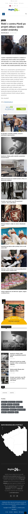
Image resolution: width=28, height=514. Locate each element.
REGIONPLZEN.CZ (5, 32)
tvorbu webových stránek (11, 487)
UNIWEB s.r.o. (6, 483)
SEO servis (21, 3)
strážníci (12, 392)
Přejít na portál (22, 109)
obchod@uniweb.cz (14, 492)
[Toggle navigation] (3, 14)
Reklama (16, 3)
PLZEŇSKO (3, 20)
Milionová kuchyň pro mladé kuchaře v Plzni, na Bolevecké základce (18, 363)
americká (5, 392)
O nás (6, 3)
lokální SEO (19, 488)
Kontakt (11, 3)
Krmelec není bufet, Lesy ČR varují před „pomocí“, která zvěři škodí (17, 379)
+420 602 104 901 (10, 490)
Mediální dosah (21, 478)
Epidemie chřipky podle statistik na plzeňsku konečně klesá (18, 355)
